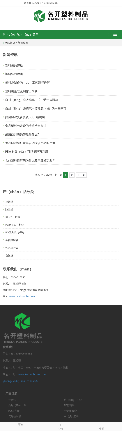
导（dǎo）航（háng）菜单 (20, 34)
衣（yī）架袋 (71, 416)
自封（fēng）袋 (17, 405)
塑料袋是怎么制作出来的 (21, 91)
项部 (101, 426)
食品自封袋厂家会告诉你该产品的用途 (30, 143)
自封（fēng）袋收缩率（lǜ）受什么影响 (31, 100)
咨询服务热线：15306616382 (41, 3)
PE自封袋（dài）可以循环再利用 (26, 152)
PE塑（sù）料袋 (14, 224)
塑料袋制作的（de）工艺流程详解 (27, 83)
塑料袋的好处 (14, 65)
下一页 (81, 175)
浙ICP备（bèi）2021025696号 (20, 381)
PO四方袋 (14, 410)
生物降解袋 (11, 240)
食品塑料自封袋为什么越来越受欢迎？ (30, 160)
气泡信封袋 (11, 248)
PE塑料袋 (69, 405)
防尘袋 (9, 209)
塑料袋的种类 (14, 74)
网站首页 (10, 42)
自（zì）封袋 (12, 217)
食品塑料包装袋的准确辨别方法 (25, 126)
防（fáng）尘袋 (73, 399)
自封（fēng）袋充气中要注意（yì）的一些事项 (35, 108)
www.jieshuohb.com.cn (23, 296)
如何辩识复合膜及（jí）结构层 (25, 117)
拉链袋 (9, 201)
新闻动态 (23, 42)
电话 (20, 424)
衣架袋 (9, 255)
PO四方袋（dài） (15, 232)
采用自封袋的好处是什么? (22, 134)
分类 (61, 426)
